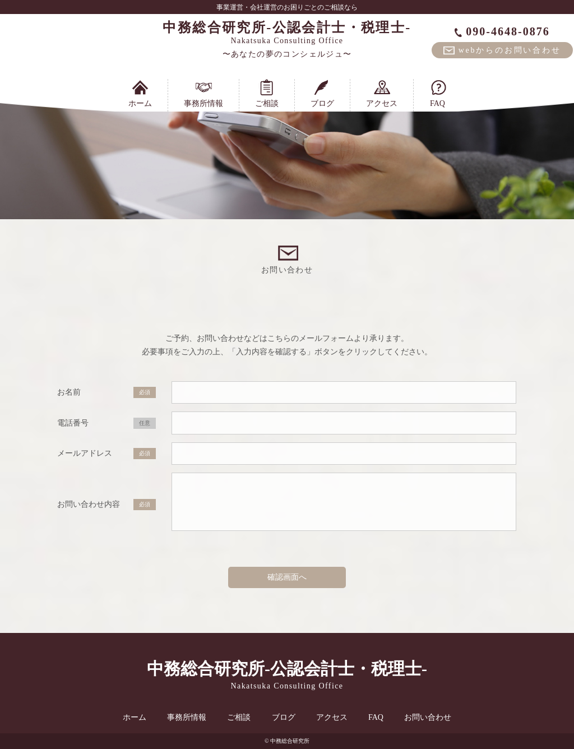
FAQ (437, 93)
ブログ (322, 93)
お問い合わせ (427, 717)
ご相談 (267, 93)
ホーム (140, 93)
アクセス (381, 93)
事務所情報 (203, 93)
